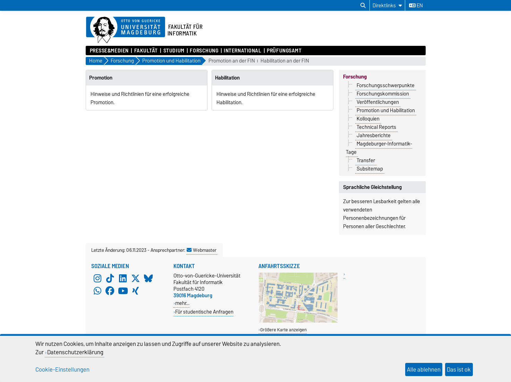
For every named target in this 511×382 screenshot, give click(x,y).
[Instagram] (97, 278)
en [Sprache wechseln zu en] (416, 5)
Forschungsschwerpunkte (386, 85)
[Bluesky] (148, 278)
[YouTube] (123, 291)
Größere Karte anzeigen (283, 329)
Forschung (204, 51)
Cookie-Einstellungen (62, 369)
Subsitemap (370, 169)
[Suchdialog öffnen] (363, 5)
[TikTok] (110, 278)
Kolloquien (368, 119)
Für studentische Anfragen (204, 311)
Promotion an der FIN (231, 61)
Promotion (100, 78)
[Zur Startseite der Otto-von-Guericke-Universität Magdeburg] (125, 30)
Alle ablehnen (424, 369)
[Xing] (135, 291)
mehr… (182, 303)
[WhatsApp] (97, 291)
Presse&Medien (109, 51)
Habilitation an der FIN (285, 61)
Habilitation (227, 78)
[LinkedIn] (123, 278)
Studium (174, 51)
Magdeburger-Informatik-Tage (379, 148)
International (242, 51)
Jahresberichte (374, 135)
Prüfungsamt (284, 51)
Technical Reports (376, 127)
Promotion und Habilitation (386, 110)
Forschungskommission (383, 94)
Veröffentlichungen (378, 102)
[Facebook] (110, 291)
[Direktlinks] (387, 5)
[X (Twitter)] (135, 278)
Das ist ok (459, 369)
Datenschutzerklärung (75, 352)
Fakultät (146, 51)
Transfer (366, 160)
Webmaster (201, 250)
